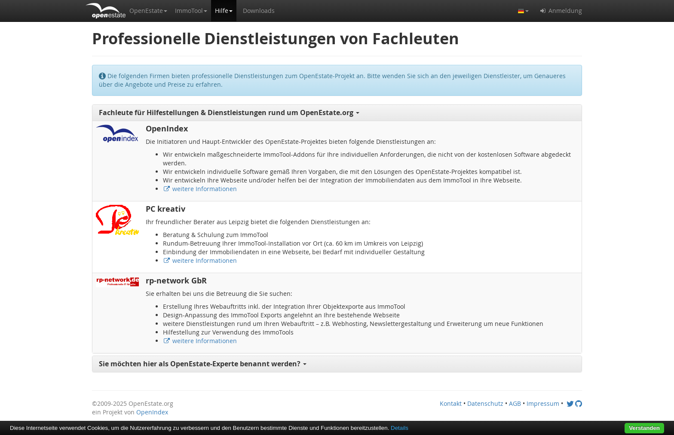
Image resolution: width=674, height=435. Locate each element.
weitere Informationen (200, 189)
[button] (148, 10)
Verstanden (644, 428)
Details (399, 428)
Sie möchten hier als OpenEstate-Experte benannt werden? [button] (202, 363)
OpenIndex (152, 412)
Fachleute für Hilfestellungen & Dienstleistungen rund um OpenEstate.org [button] (229, 112)
